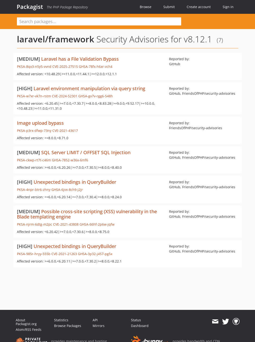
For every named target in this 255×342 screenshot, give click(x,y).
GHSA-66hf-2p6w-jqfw (97, 224)
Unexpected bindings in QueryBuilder (75, 182)
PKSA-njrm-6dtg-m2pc (34, 224)
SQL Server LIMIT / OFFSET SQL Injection (85, 152)
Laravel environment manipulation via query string (89, 88)
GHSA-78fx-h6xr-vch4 (95, 66)
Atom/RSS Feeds (28, 329)
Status (136, 320)
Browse (145, 7)
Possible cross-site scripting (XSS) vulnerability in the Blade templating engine (87, 214)
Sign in (228, 7)
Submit (169, 7)
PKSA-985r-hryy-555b (33, 254)
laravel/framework (55, 39)
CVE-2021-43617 (65, 130)
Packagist (30, 6)
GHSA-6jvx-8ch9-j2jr (67, 189)
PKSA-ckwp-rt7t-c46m (34, 160)
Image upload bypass (40, 123)
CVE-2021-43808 (66, 224)
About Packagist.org (26, 322)
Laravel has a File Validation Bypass (80, 59)
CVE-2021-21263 (64, 254)
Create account (199, 7)
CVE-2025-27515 (65, 66)
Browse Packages (67, 325)
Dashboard (140, 325)
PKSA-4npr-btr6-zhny (33, 189)
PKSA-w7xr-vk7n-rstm (34, 96)
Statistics (61, 320)
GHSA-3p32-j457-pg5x (95, 254)
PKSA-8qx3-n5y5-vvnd (34, 66)
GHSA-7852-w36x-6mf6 (70, 160)
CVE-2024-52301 (64, 96)
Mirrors (99, 325)
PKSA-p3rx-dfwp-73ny (34, 130)
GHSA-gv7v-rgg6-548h (95, 96)
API (95, 320)
